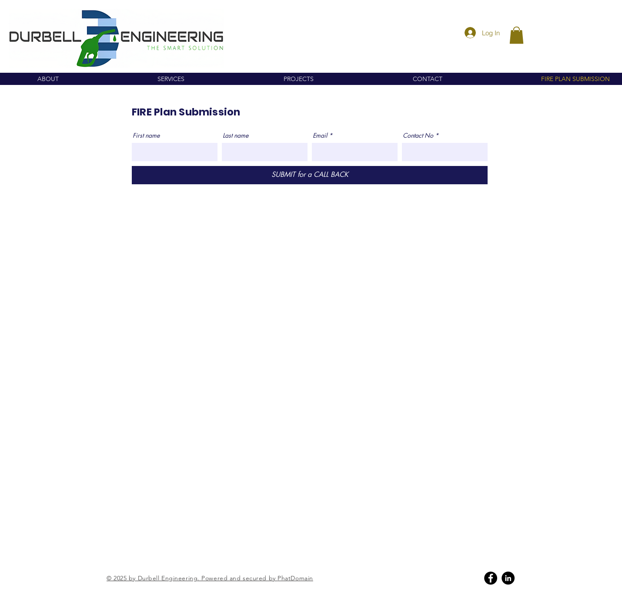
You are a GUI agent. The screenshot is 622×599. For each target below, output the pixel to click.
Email (320, 135)
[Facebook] (490, 578)
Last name (235, 135)
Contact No (418, 135)
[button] (516, 35)
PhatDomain (295, 578)
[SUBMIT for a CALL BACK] (310, 175)
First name (146, 135)
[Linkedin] (508, 578)
